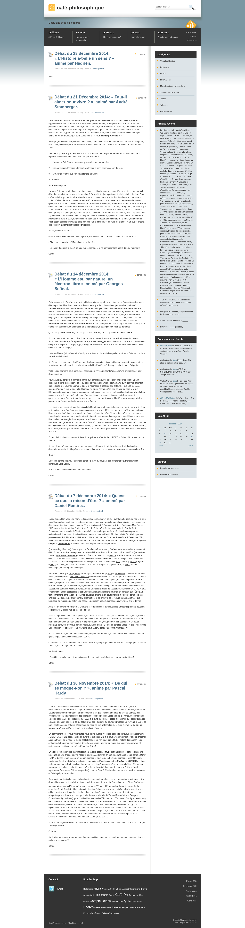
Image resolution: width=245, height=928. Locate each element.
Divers (163, 73)
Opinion (127, 901)
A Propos (108, 32)
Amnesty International (131, 889)
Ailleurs (97, 888)
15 (160, 437)
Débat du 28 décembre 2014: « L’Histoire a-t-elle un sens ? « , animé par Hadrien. (85, 58)
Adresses (163, 32)
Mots (141, 895)
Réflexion (116, 907)
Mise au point (117, 901)
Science (132, 907)
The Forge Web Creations (186, 923)
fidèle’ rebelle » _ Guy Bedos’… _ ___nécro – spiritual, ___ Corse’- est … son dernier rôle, (177, 401)
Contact (135, 32)
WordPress (192, 901)
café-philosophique (80, 7)
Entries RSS (191, 881)
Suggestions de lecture (169, 92)
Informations (165, 80)
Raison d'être (107, 913)
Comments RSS (190, 886)
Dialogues (164, 67)
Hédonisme (88, 889)
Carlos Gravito (166, 360)
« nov (161, 446)
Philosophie (101, 894)
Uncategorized (98, 69)
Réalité (97, 907)
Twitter (60, 889)
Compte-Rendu (100, 901)
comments (140, 54)
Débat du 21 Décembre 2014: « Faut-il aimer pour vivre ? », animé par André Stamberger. (91, 102)
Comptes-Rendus (167, 61)
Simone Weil (88, 895)
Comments (192, 40)
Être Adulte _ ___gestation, (171, 327)
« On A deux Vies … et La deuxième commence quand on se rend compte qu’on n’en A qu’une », (175, 302)
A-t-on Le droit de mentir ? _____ (174, 320)
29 (160, 443)
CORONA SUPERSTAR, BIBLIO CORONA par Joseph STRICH (175, 372)
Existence (141, 907)
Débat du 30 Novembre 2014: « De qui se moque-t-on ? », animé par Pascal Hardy (90, 688)
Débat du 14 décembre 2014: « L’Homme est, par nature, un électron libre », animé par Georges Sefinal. (88, 281)
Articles (193, 36)
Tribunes (163, 105)
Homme (135, 895)
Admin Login (191, 891)
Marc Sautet (95, 913)
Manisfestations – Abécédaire (172, 86)
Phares (88, 907)
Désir (134, 901)
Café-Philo (123, 895)
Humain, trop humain (169, 474)
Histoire (80, 32)
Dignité (144, 889)
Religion (125, 907)
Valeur (116, 913)
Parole (112, 895)
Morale (86, 913)
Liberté (119, 889)
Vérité (139, 901)
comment (141, 98)
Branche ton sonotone (169, 468)
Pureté (104, 907)
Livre (109, 907)
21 (192, 437)
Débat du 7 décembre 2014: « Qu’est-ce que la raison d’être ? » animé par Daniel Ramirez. (90, 500)
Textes (163, 99)
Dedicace (53, 32)
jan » (191, 446)
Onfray (86, 901)
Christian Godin (108, 889)
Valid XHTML (191, 896)
